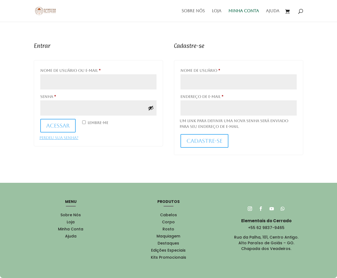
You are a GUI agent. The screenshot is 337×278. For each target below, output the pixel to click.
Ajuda (272, 11)
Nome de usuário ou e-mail (84, 70)
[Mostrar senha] (151, 108)
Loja (216, 11)
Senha (61, 96)
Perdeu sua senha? (58, 137)
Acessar (58, 125)
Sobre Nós (193, 11)
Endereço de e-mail (215, 96)
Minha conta (243, 11)
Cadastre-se (204, 141)
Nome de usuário (213, 70)
